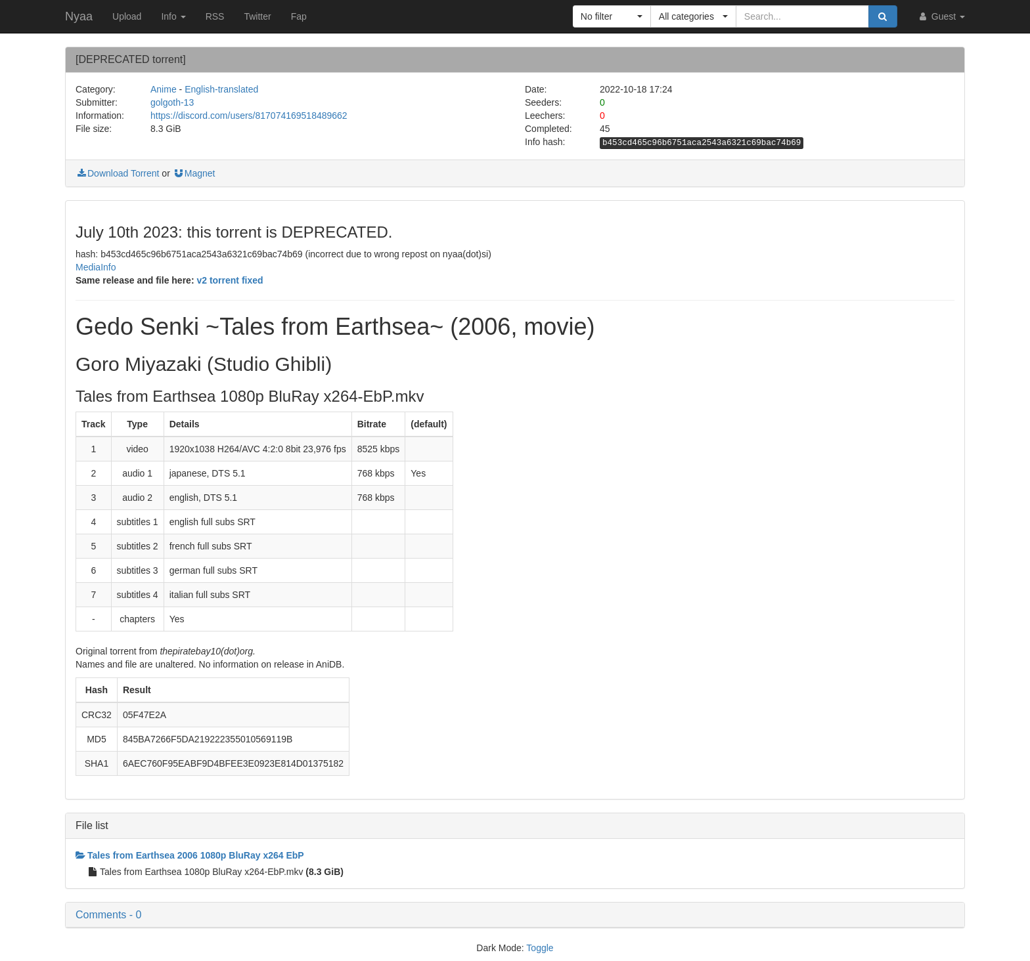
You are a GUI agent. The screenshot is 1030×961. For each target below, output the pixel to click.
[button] (612, 16)
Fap (299, 16)
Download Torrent (117, 173)
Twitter (257, 16)
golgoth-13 (172, 102)
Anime (163, 89)
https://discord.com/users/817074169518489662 (248, 115)
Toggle (539, 948)
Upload (126, 16)
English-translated (221, 89)
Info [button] (173, 16)
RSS (215, 16)
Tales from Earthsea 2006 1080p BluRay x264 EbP (190, 855)
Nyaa (79, 16)
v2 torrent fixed (229, 280)
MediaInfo (96, 267)
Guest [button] (941, 16)
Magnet (194, 173)
